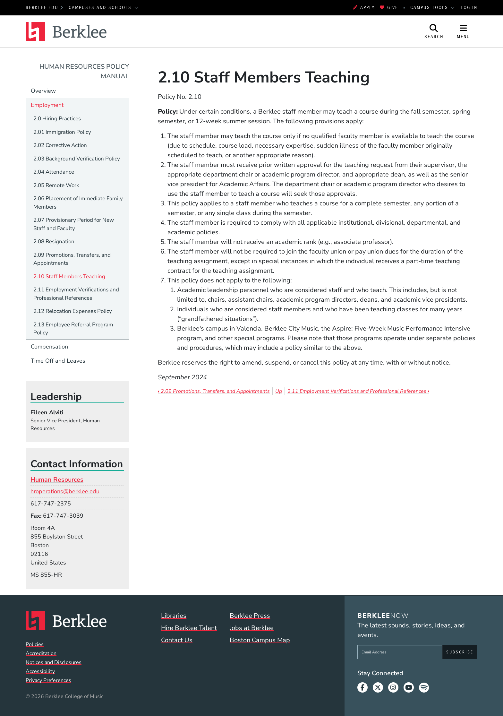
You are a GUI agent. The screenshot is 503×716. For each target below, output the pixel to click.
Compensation (49, 346)
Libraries (173, 615)
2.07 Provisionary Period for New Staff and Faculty (73, 224)
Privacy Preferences (48, 680)
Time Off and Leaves (58, 361)
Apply (364, 7)
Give (389, 7)
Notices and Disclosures (53, 662)
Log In (469, 7)
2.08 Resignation (53, 241)
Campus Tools (430, 7)
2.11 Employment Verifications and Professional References (358, 391)
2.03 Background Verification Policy (76, 158)
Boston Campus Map (260, 640)
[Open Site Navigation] (463, 31)
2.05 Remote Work (56, 185)
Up (278, 391)
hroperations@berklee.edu (64, 491)
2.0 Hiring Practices (57, 118)
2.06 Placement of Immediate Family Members (78, 203)
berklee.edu (42, 7)
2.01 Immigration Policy (62, 132)
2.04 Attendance (53, 172)
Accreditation (41, 653)
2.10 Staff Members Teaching (69, 276)
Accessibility (40, 671)
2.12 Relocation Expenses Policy (72, 311)
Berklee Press (250, 615)
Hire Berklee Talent (189, 628)
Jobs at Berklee (252, 628)
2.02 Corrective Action (60, 145)
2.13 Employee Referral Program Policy (73, 329)
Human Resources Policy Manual (84, 71)
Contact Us (176, 640)
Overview (43, 91)
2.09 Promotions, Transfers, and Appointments (214, 391)
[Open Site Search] (434, 31)
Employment (47, 105)
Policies (35, 644)
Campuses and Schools (101, 7)
